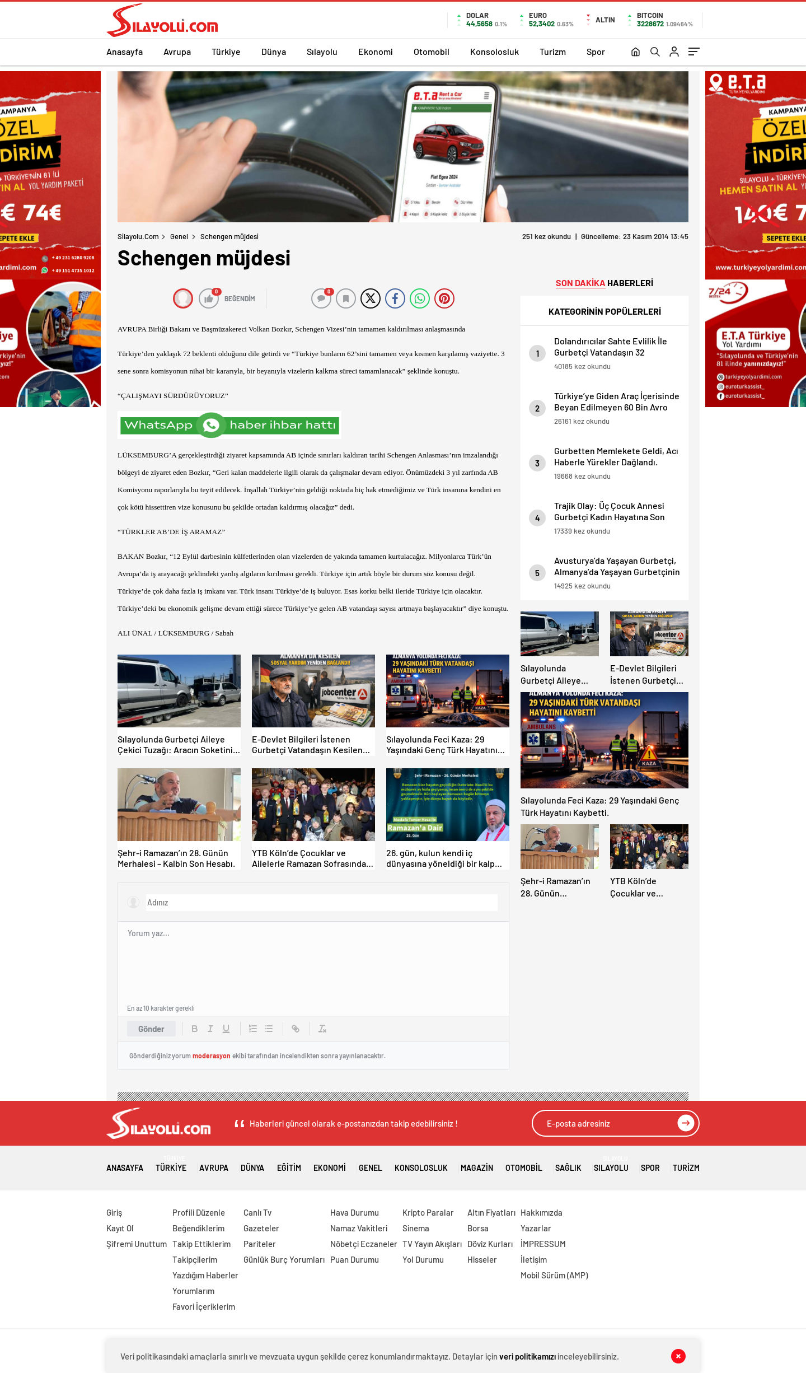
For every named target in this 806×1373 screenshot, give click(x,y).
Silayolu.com (138, 236)
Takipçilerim (194, 1259)
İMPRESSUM (543, 1244)
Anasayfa (124, 51)
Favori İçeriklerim (203, 1306)
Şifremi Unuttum (136, 1244)
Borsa (478, 1228)
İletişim (534, 1259)
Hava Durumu (354, 1212)
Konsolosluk (494, 51)
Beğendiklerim (198, 1228)
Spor (596, 51)
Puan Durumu (354, 1259)
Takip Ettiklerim (201, 1244)
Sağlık (568, 1164)
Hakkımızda (542, 1212)
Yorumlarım (193, 1291)
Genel (179, 236)
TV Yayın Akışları (432, 1244)
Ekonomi (375, 51)
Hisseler (482, 1259)
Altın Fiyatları (491, 1212)
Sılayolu (322, 51)
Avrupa (177, 51)
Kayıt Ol (120, 1228)
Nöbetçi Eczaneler (363, 1244)
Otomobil (431, 51)
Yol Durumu (423, 1259)
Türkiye (226, 51)
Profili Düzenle (198, 1212)
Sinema (415, 1228)
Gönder (151, 1029)
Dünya (273, 51)
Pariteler (259, 1244)
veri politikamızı (527, 1356)
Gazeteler (261, 1228)
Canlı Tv (257, 1212)
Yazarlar (536, 1228)
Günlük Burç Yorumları (284, 1259)
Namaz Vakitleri (358, 1228)
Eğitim (289, 1164)
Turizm (553, 51)
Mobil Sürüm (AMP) (554, 1275)
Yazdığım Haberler (205, 1275)
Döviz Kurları (490, 1244)
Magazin (477, 1164)
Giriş (114, 1212)
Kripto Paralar (428, 1212)
